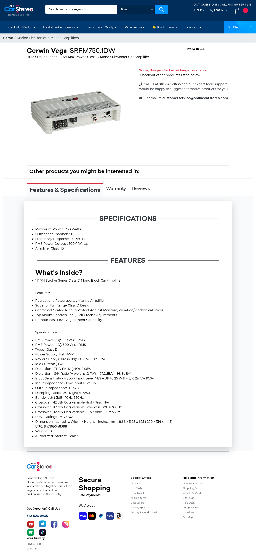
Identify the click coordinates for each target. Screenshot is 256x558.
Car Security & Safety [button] (101, 27)
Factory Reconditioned (144, 512)
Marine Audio (134, 27)
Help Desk (189, 502)
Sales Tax (32, 548)
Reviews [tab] (141, 188)
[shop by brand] (136, 9)
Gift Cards (188, 497)
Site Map (188, 517)
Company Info (191, 507)
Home (8, 38)
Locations (188, 512)
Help (198, 10)
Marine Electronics (32, 38)
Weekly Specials (140, 507)
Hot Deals (136, 488)
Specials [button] (240, 27)
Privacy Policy (34, 543)
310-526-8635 (242, 4)
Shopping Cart (191, 488)
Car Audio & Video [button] (21, 27)
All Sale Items (138, 497)
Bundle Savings (165, 27)
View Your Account (194, 483)
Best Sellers (137, 502)
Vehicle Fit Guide (192, 493)
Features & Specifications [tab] (65, 190)
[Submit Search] (161, 9)
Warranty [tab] (116, 188)
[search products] (81, 9)
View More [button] (193, 27)
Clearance (136, 483)
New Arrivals (138, 493)
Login (218, 10)
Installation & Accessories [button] (61, 27)
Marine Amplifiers (64, 38)
